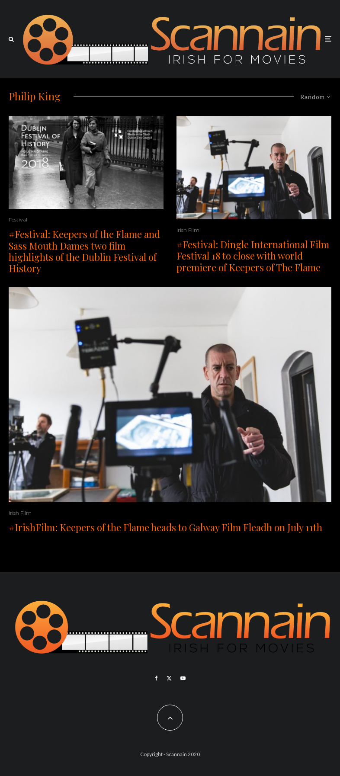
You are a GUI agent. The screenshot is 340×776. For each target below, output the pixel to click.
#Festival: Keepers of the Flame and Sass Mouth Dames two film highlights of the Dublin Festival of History (84, 251)
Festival (18, 219)
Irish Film (187, 230)
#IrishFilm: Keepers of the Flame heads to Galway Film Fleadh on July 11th (165, 527)
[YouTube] (183, 678)
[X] (169, 678)
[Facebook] (156, 678)
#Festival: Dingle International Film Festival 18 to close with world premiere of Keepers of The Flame (252, 256)
